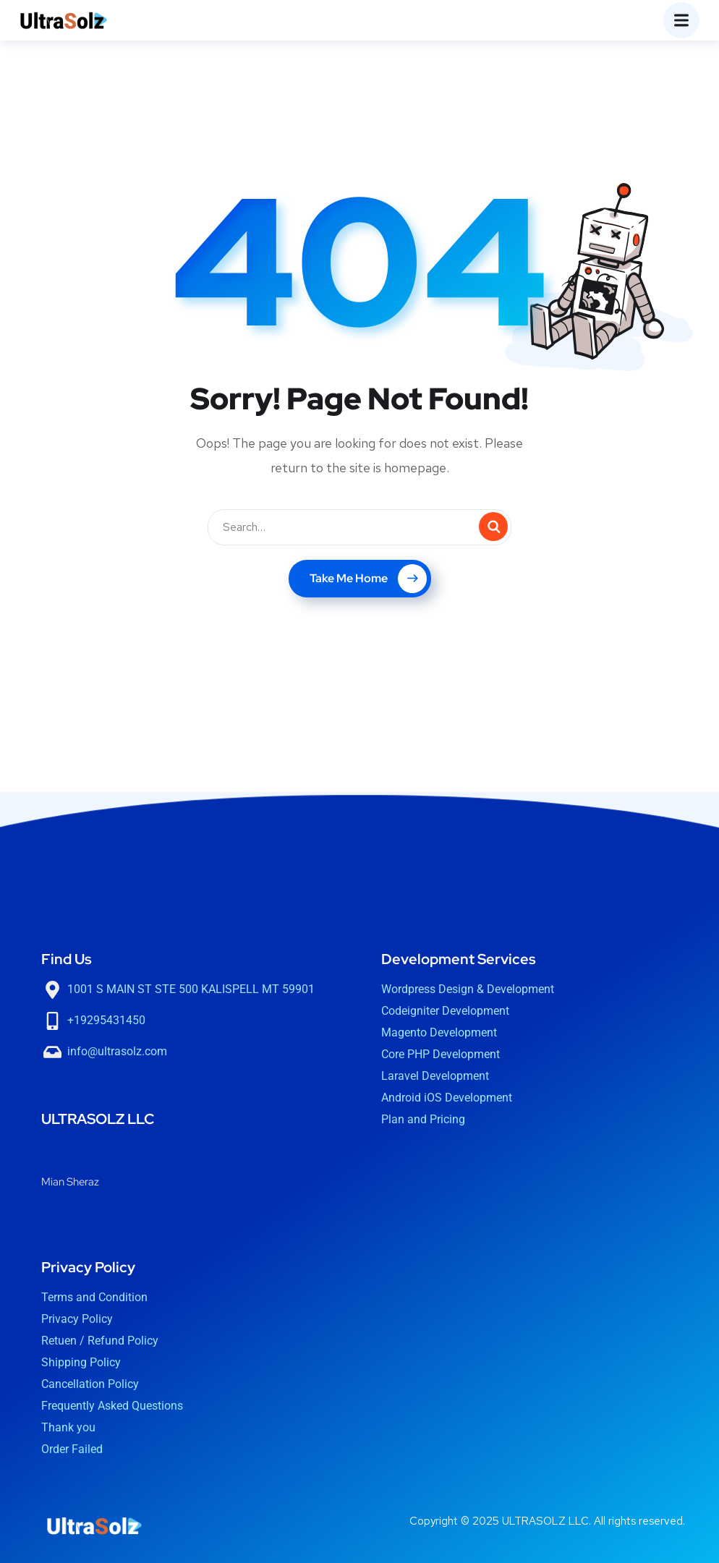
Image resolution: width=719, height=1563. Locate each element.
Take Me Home (368, 578)
